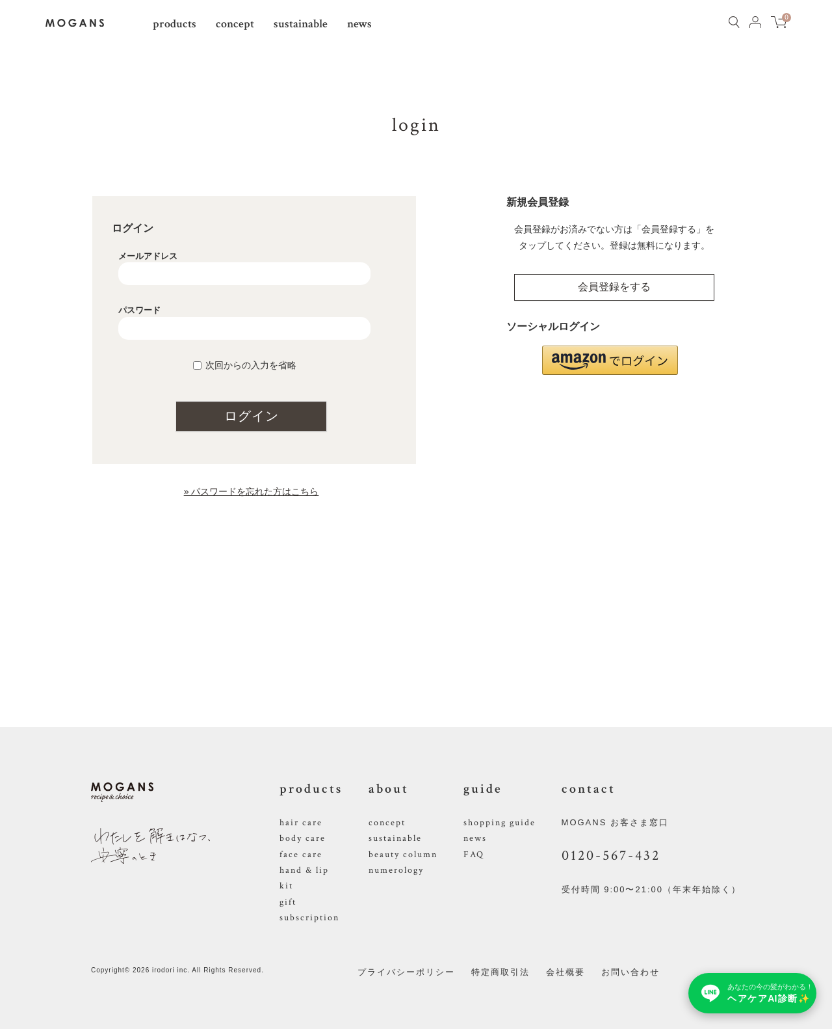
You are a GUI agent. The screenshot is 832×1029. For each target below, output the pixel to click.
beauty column (403, 854)
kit (286, 886)
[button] (610, 360)
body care (303, 838)
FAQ (473, 854)
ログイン (251, 416)
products (174, 23)
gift (288, 902)
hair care (301, 823)
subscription (309, 918)
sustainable (301, 23)
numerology (396, 870)
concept (235, 23)
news (359, 23)
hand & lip (304, 870)
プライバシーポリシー (406, 972)
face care (301, 854)
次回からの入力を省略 (250, 365)
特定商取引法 (500, 972)
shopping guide (499, 823)
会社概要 (565, 972)
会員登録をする (614, 286)
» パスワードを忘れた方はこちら (251, 491)
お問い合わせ (630, 972)
